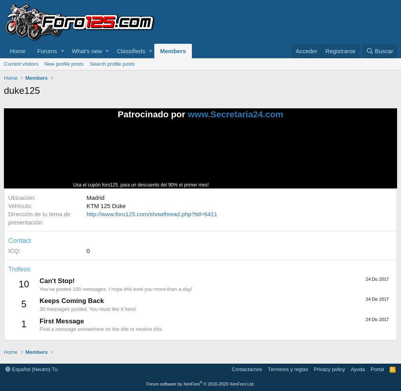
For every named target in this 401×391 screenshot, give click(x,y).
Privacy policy (329, 369)
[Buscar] (379, 51)
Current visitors (21, 64)
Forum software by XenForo (200, 384)
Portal (377, 369)
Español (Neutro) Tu (31, 369)
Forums (47, 51)
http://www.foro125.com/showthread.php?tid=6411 (152, 214)
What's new (87, 51)
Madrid (96, 197)
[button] (62, 51)
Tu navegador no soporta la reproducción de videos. (269, 157)
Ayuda (357, 369)
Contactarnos (247, 369)
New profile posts (63, 64)
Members (173, 51)
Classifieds (131, 51)
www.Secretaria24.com (235, 114)
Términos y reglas (288, 369)
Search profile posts (112, 64)
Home (17, 51)
